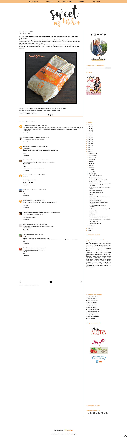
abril (90, 169)
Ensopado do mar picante (95, 200)
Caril (93, 247)
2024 (89, 129)
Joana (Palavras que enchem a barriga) (33, 212)
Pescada (88, 262)
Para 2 (96, 260)
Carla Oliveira (27, 224)
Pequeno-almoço (106, 260)
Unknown (25, 174)
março (91, 171)
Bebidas (92, 245)
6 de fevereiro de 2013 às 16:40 (39, 125)
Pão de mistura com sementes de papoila (99, 208)
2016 (89, 145)
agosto (91, 161)
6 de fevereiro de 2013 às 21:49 (38, 189)
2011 (89, 230)
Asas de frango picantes (95, 190)
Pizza (99, 262)
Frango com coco (93, 212)
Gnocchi (109, 256)
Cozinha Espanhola (92, 300)
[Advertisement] (98, 108)
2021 (89, 135)
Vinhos (88, 267)
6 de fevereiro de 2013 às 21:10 (37, 174)
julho (90, 163)
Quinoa (98, 264)
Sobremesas (90, 265)
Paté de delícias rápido (95, 223)
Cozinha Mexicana (92, 313)
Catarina (25, 200)
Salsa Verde (26, 248)
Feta (110, 254)
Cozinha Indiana (91, 304)
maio (90, 167)
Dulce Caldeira (27, 125)
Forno (88, 256)
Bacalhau (108, 243)
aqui (58, 110)
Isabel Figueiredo (27, 160)
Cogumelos (100, 249)
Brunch (102, 245)
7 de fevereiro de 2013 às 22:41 (38, 248)
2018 (89, 141)
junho (90, 165)
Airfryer (109, 242)
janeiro (91, 225)
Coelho (94, 249)
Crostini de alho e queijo (95, 181)
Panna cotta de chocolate (95, 175)
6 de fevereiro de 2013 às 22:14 (36, 200)
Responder (26, 132)
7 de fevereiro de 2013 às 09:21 (39, 224)
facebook (47, 45)
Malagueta (89, 259)
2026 (89, 124)
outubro (91, 157)
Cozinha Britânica (92, 298)
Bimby (97, 245)
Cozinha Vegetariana (93, 316)
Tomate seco (107, 265)
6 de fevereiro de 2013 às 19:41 (40, 146)
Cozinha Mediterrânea (93, 311)
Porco (106, 262)
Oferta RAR (92, 215)
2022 (89, 133)
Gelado (99, 256)
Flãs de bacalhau (93, 210)
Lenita (25, 234)
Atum (103, 243)
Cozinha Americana (92, 297)
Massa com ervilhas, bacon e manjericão (99, 219)
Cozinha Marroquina (93, 309)
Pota (110, 262)
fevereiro (91, 174)
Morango (102, 259)
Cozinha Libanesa (92, 307)
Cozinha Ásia (91, 318)
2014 (89, 149)
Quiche (94, 264)
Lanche (104, 257)
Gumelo (91, 194)
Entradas (95, 252)
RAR (45, 41)
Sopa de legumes (93, 221)
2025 (89, 126)
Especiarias (94, 254)
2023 (89, 131)
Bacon (87, 245)
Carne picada (100, 247)
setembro (91, 159)
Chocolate (89, 249)
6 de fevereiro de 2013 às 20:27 (41, 160)
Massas (96, 259)
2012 (89, 228)
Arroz (99, 243)
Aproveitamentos (92, 243)
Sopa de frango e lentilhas (96, 192)
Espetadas (100, 254)
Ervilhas (88, 254)
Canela (88, 247)
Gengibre (103, 256)
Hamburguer (96, 257)
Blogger (74, 434)
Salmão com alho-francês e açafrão (98, 179)
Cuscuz (93, 251)
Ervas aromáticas (105, 252)
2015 (89, 147)
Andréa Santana (27, 146)
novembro (92, 155)
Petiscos (94, 262)
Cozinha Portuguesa (92, 314)
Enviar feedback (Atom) (32, 285)
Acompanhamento (91, 242)
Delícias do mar (101, 251)
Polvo (103, 262)
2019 (89, 139)
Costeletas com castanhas (96, 177)
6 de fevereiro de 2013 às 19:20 (41, 137)
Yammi (93, 267)
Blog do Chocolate (28, 137)
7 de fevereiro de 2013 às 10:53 (35, 234)
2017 (89, 143)
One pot (89, 260)
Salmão (108, 264)
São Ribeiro (26, 189)
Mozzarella (108, 259)
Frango (94, 256)
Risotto (103, 264)
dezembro (92, 153)
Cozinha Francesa (92, 302)
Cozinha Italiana (91, 305)
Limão (109, 257)
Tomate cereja (99, 265)
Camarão (108, 245)
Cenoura (109, 247)
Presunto (88, 264)
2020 (89, 137)
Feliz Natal (106, 254)
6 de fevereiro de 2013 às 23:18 (52, 212)
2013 (89, 151)
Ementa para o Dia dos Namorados (98, 217)
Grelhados (89, 257)
